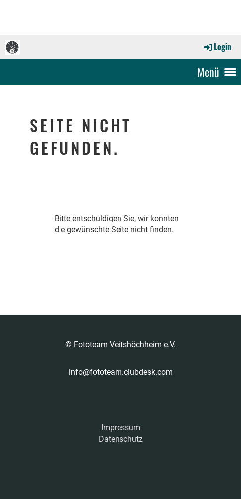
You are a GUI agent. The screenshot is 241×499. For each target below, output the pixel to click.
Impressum (120, 427)
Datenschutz (121, 439)
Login (217, 47)
